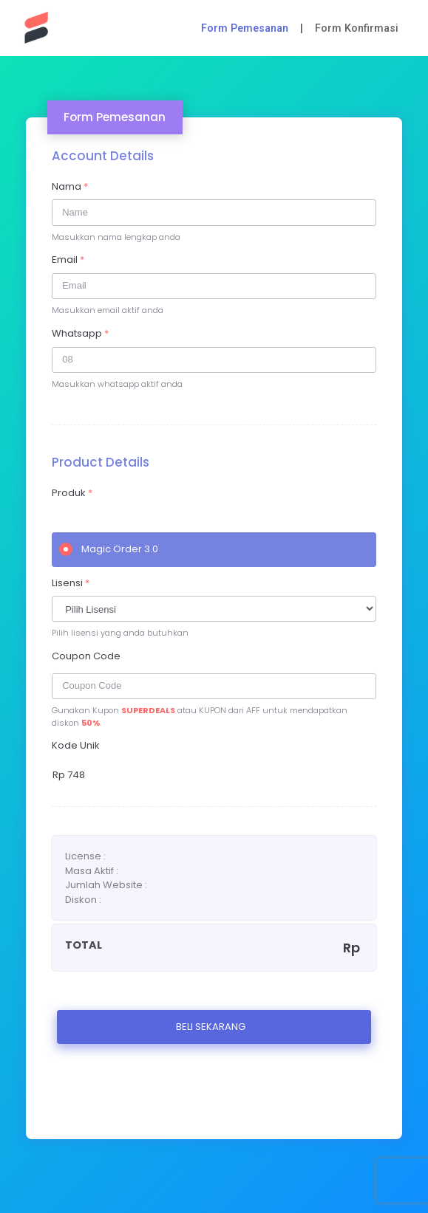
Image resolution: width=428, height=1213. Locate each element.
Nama (70, 186)
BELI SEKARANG (210, 1027)
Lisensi (70, 583)
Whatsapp (80, 333)
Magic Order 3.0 (108, 549)
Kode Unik (76, 745)
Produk (72, 493)
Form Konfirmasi (356, 28)
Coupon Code (86, 656)
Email (68, 259)
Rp (68, 775)
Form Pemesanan (244, 28)
